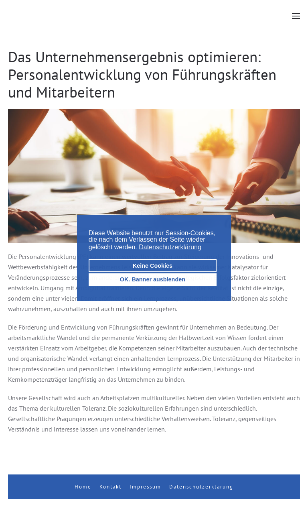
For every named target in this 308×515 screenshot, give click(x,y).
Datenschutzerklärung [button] (170, 247)
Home (83, 486)
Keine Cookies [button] (152, 266)
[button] (296, 16)
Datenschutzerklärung (201, 486)
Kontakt (110, 486)
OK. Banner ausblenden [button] (152, 279)
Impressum (145, 486)
